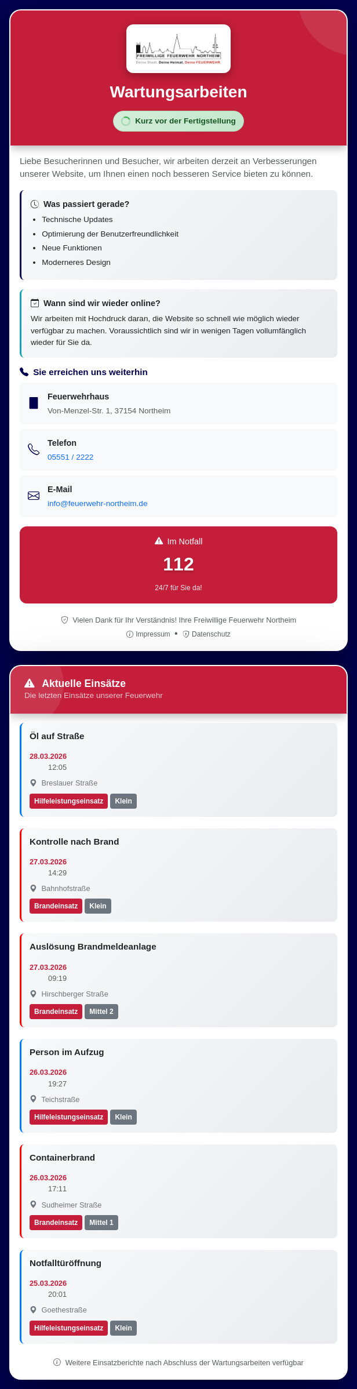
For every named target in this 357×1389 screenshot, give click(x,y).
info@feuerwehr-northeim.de (97, 503)
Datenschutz (207, 634)
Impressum (149, 634)
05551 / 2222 (70, 457)
